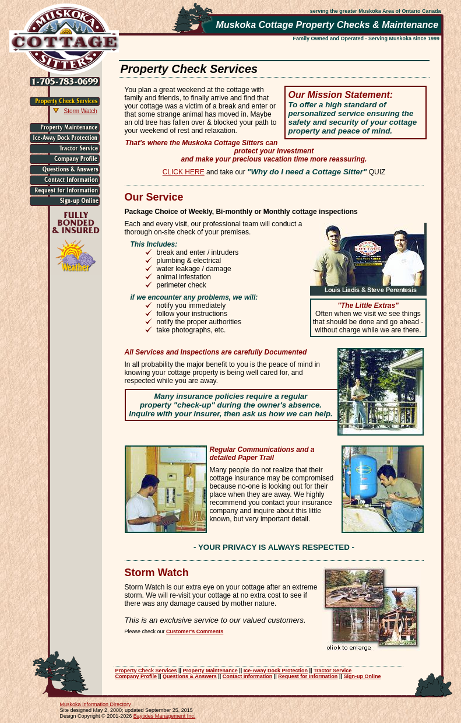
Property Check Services (146, 670)
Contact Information (248, 676)
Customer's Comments (194, 631)
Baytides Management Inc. (164, 716)
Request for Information (307, 676)
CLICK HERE (184, 172)
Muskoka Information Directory (95, 704)
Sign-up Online (362, 676)
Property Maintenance (210, 670)
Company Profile (136, 676)
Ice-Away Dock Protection (276, 670)
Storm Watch (80, 111)
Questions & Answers (190, 676)
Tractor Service (332, 670)
